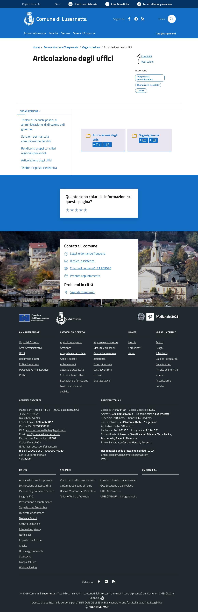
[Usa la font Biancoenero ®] (82, 4)
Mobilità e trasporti (104, 348)
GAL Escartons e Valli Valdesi (116, 485)
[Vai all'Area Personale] (154, 4)
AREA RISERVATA (96, 607)
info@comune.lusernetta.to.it (43, 434)
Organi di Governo (29, 342)
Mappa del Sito (27, 562)
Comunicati (134, 348)
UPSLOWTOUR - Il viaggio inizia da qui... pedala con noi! (131, 496)
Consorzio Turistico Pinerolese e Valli (120, 480)
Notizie (132, 342)
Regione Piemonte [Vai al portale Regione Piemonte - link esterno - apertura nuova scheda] (31, 4)
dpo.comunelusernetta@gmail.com (128, 455)
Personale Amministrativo (33, 370)
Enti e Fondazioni (29, 364)
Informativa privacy (30, 529)
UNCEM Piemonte (110, 491)
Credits (23, 545)
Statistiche (25, 556)
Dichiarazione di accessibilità (35, 485)
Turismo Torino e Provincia (74, 496)
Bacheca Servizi (28, 518)
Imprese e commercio (106, 342)
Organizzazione (91, 47)
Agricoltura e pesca (71, 342)
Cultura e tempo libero (72, 375)
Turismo (98, 375)
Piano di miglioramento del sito (36, 491)
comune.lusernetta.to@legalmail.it (46, 430)
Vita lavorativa (102, 380)
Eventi (159, 342)
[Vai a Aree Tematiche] (117, 4)
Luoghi (159, 348)
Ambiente (65, 348)
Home (36, 47)
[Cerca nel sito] (172, 19)
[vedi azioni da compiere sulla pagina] (144, 61)
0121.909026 (31, 414)
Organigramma (149, 135)
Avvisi (131, 353)
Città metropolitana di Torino (76, 485)
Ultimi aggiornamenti (31, 551)
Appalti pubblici (68, 359)
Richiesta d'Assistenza (31, 513)
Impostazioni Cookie (30, 540)
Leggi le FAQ (26, 496)
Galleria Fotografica (167, 359)
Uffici (22, 353)
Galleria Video (163, 364)
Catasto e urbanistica (72, 370)
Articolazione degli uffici (105, 137)
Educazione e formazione (74, 380)
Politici (22, 375)
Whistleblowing (28, 567)
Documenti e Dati (29, 359)
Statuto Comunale (29, 524)
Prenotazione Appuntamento (35, 502)
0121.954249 (32, 418)
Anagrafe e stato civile (73, 353)
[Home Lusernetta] (56, 19)
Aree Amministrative (31, 348)
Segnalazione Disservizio (33, 507)
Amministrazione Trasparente (61, 47)
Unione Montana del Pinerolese (78, 491)
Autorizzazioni (68, 364)
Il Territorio (161, 353)
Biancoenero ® (112, 602)
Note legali (25, 535)
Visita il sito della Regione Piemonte (80, 480)
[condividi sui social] (144, 56)
